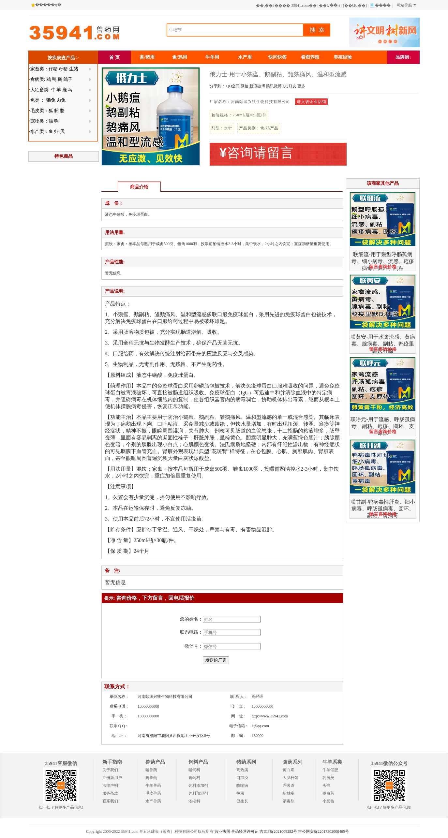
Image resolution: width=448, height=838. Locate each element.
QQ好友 (289, 86)
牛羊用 (212, 57)
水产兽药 (153, 801)
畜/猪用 (147, 57)
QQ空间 (233, 86)
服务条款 (110, 793)
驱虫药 (328, 793)
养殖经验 (343, 57)
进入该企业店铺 (311, 101)
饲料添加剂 (198, 785)
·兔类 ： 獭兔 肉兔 (47, 100)
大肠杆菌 (290, 777)
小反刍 (328, 801)
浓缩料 (194, 801)
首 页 (114, 57)
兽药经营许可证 (245, 831)
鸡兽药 (151, 777)
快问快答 (277, 57)
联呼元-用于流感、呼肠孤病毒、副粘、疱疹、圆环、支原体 (383, 426)
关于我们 (110, 770)
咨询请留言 (256, 152)
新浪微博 (257, 86)
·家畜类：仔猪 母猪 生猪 (53, 68)
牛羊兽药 (153, 785)
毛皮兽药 (153, 793)
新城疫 (288, 793)
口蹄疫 (242, 777)
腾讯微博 (274, 86)
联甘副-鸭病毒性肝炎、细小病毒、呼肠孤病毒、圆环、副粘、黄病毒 (383, 508)
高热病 (242, 770)
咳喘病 (242, 785)
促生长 (242, 801)
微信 (244, 86)
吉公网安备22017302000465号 (323, 831)
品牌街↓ (403, 57)
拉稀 (240, 793)
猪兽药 (151, 770)
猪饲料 (194, 770)
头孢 (326, 785)
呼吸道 (288, 785)
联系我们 (110, 801)
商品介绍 (139, 186)
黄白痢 (288, 770)
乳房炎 (328, 777)
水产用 (245, 57)
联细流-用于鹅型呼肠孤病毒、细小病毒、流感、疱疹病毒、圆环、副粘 (382, 261)
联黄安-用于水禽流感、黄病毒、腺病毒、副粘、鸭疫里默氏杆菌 (383, 343)
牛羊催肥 (330, 770)
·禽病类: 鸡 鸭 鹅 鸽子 (50, 79)
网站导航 (406, 5)
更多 (301, 86)
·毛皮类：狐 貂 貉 (47, 110)
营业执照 (222, 831)
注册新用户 (112, 777)
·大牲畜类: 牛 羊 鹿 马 (50, 89)
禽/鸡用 (179, 57)
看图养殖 (310, 57)
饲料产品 (198, 762)
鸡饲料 (194, 777)
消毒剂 (288, 801)
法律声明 (110, 785)
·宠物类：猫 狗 (44, 121)
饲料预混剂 (198, 793)
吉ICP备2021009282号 (278, 831)
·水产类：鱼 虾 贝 (47, 131)
